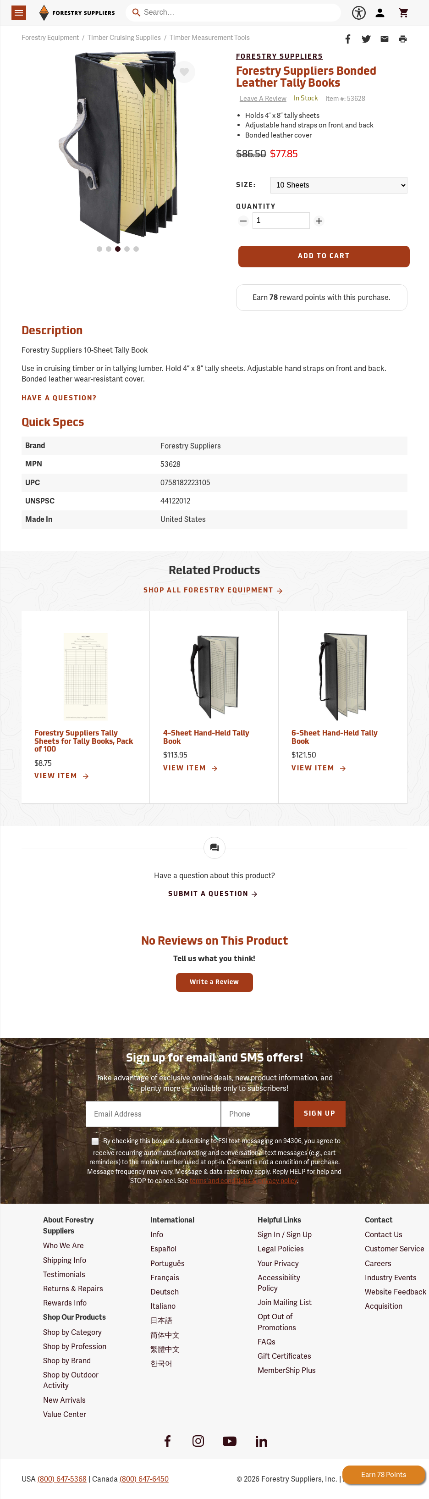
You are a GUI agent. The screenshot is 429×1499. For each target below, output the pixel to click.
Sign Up (320, 1114)
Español (163, 1249)
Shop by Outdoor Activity (71, 1380)
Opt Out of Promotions (277, 1322)
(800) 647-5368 (62, 1479)
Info (156, 1234)
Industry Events (391, 1278)
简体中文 (165, 1335)
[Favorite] (184, 72)
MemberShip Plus (287, 1370)
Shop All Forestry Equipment (213, 591)
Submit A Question (213, 894)
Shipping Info (64, 1260)
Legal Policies (281, 1249)
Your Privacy (278, 1263)
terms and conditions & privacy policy (243, 1181)
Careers (378, 1263)
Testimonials (64, 1274)
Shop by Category (72, 1332)
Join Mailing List (285, 1302)
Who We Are (63, 1245)
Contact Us (383, 1234)
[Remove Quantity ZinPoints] (243, 221)
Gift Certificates (284, 1356)
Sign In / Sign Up (285, 1234)
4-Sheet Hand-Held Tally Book (206, 738)
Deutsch (164, 1292)
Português (167, 1263)
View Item (62, 776)
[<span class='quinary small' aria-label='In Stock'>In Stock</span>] (306, 98)
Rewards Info (65, 1303)
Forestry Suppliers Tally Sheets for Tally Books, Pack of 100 (83, 741)
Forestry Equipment (50, 37)
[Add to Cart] (324, 256)
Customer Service (394, 1249)
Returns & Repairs (73, 1289)
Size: (246, 185)
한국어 (161, 1363)
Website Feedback (396, 1292)
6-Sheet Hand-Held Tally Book (335, 738)
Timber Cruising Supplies (124, 37)
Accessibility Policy (279, 1283)
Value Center (64, 1414)
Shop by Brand (67, 1361)
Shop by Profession (74, 1346)
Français (164, 1278)
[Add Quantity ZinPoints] (319, 221)
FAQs (266, 1342)
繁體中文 (165, 1349)
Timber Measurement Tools (210, 37)
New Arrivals (64, 1400)
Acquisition (383, 1306)
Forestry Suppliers (279, 57)
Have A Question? (59, 398)
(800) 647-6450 (144, 1479)
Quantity (256, 207)
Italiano (163, 1306)
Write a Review (214, 982)
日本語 (161, 1320)
